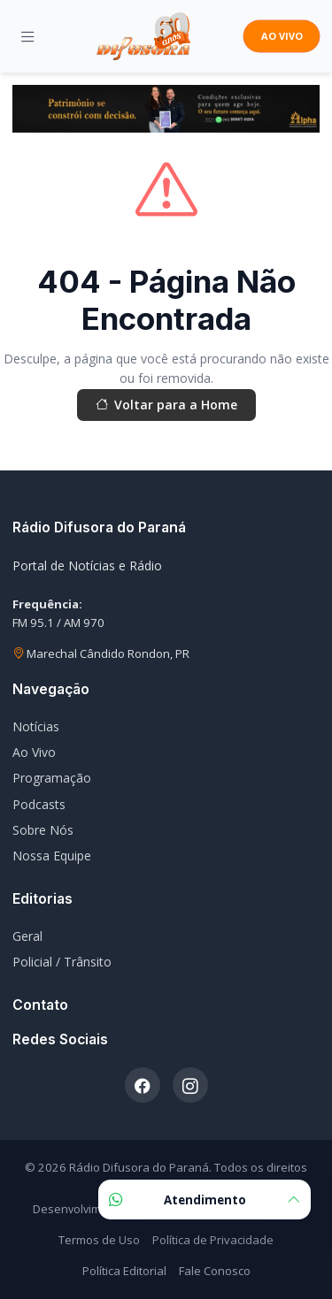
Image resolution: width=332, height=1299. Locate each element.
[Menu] (27, 36)
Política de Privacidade (213, 1240)
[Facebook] (142, 1085)
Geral (27, 936)
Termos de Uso (99, 1240)
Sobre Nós (42, 829)
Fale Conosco (215, 1271)
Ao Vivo (34, 752)
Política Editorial (124, 1271)
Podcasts (39, 804)
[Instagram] (190, 1085)
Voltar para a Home (166, 405)
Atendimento (204, 1199)
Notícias (35, 726)
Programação (51, 777)
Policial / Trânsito (62, 961)
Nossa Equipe (51, 855)
